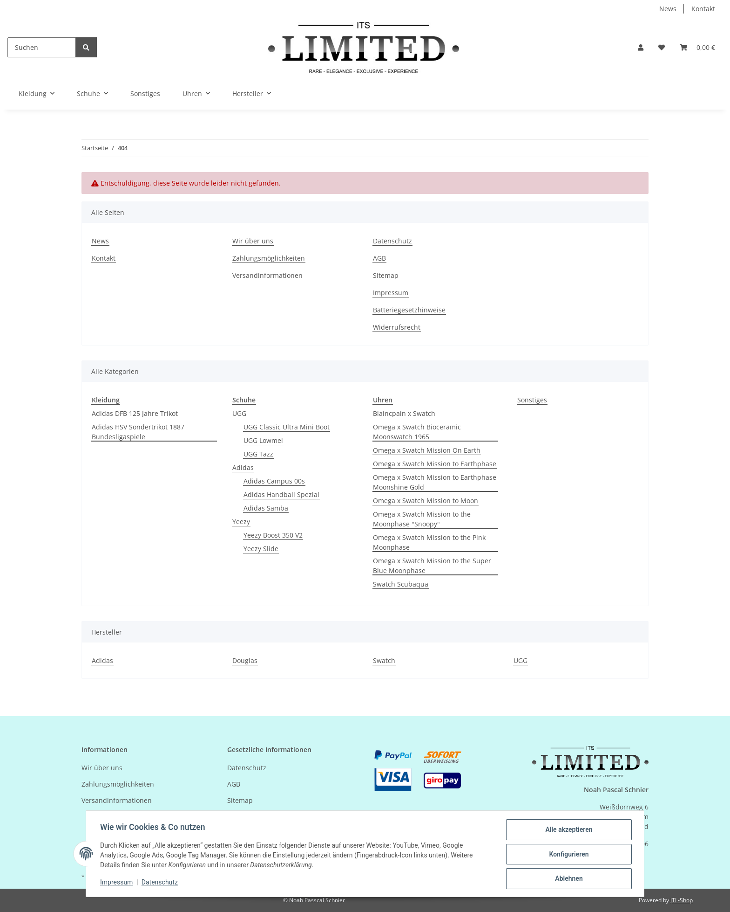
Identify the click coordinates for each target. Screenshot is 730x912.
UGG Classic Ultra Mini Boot (286, 426)
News (667, 8)
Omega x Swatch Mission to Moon (425, 500)
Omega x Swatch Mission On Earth (426, 450)
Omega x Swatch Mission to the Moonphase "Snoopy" (422, 519)
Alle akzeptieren (567, 830)
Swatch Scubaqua (400, 584)
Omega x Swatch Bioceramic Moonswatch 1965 (417, 431)
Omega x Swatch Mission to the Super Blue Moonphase (432, 565)
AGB (379, 258)
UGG (239, 413)
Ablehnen (567, 879)
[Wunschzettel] (661, 47)
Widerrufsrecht (396, 327)
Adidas (243, 467)
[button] (640, 47)
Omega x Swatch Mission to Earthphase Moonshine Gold (434, 482)
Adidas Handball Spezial (281, 494)
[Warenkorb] (697, 47)
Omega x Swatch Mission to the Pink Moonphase (429, 542)
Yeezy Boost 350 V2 (273, 535)
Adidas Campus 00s (274, 481)
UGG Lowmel (263, 440)
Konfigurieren (568, 854)
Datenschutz (392, 240)
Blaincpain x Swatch (404, 413)
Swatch (384, 660)
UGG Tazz (258, 453)
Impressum (390, 292)
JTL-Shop (681, 900)
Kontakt (703, 8)
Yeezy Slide (260, 548)
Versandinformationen (267, 275)
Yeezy (241, 521)
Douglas (244, 660)
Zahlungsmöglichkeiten (268, 258)
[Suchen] (41, 47)
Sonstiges (532, 399)
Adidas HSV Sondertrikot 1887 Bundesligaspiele (138, 431)
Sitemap (386, 275)
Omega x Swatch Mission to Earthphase (434, 463)
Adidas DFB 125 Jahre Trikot (135, 413)
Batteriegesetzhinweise (409, 309)
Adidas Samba (265, 508)
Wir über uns (252, 240)
